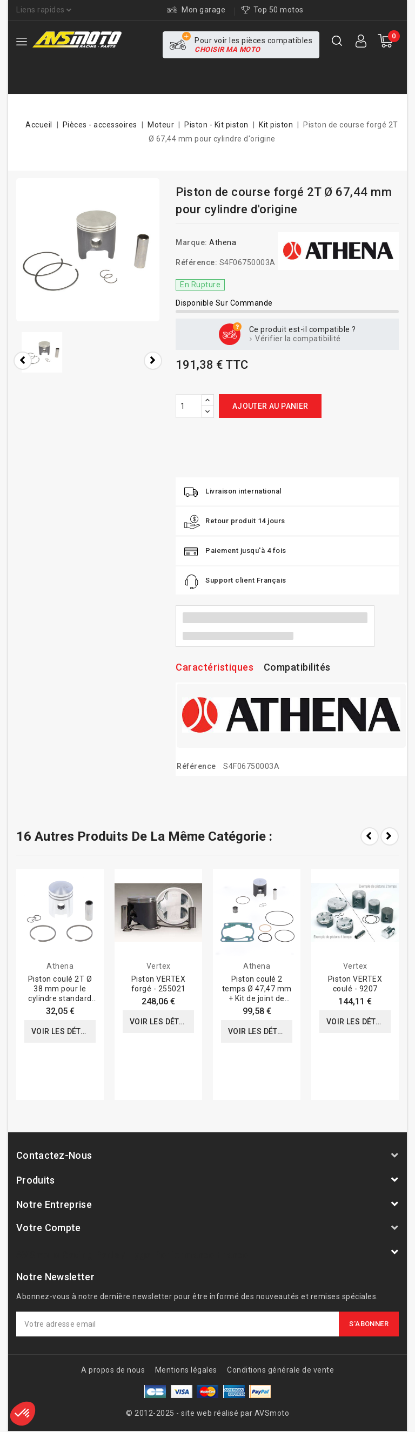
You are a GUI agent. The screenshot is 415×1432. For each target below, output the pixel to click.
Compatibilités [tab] (297, 667)
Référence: (196, 262)
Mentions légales (186, 1370)
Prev (369, 836)
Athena (222, 242)
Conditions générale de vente (280, 1370)
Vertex (158, 966)
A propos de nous (113, 1370)
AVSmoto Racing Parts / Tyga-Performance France (132, 1254)
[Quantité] (189, 406)
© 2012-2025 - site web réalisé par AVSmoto (207, 1413)
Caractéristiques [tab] (214, 667)
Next (389, 836)
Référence (196, 766)
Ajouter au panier (270, 406)
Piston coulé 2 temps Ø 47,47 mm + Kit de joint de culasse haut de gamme (257, 998)
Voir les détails (63, 1031)
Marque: (192, 242)
